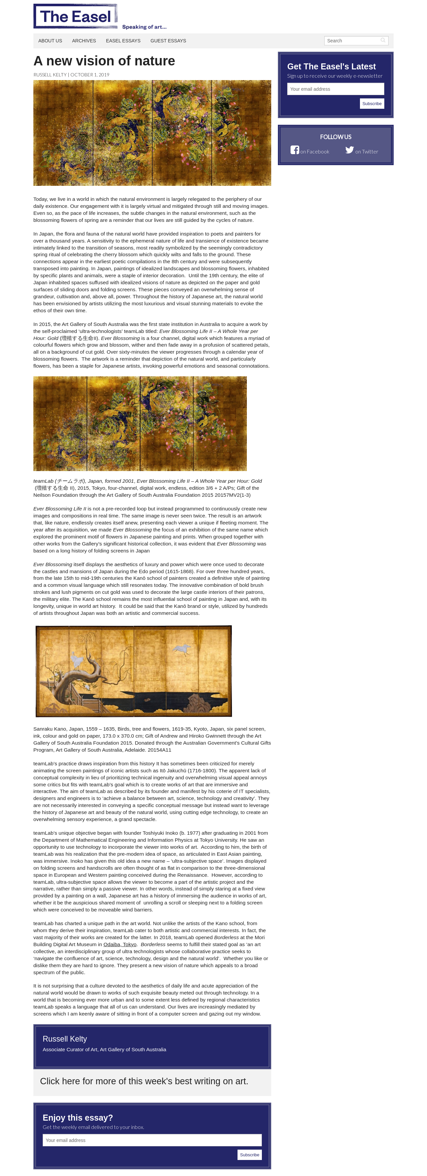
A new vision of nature (104, 60)
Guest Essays (168, 40)
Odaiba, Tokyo (119, 944)
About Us (50, 40)
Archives (84, 40)
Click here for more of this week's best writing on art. (144, 1081)
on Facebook (310, 151)
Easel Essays (123, 40)
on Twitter (361, 151)
